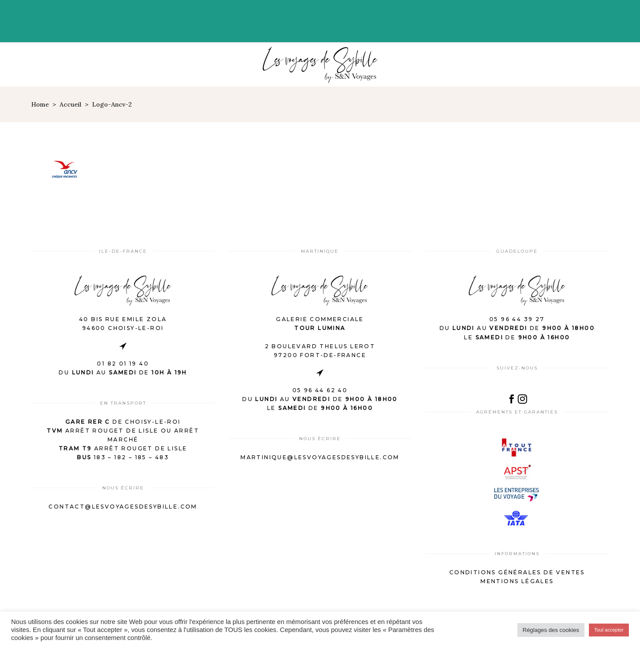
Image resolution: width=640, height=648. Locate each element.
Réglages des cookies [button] (551, 630)
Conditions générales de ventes (517, 572)
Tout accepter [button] (609, 629)
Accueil (70, 104)
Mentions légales (516, 581)
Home (40, 104)
